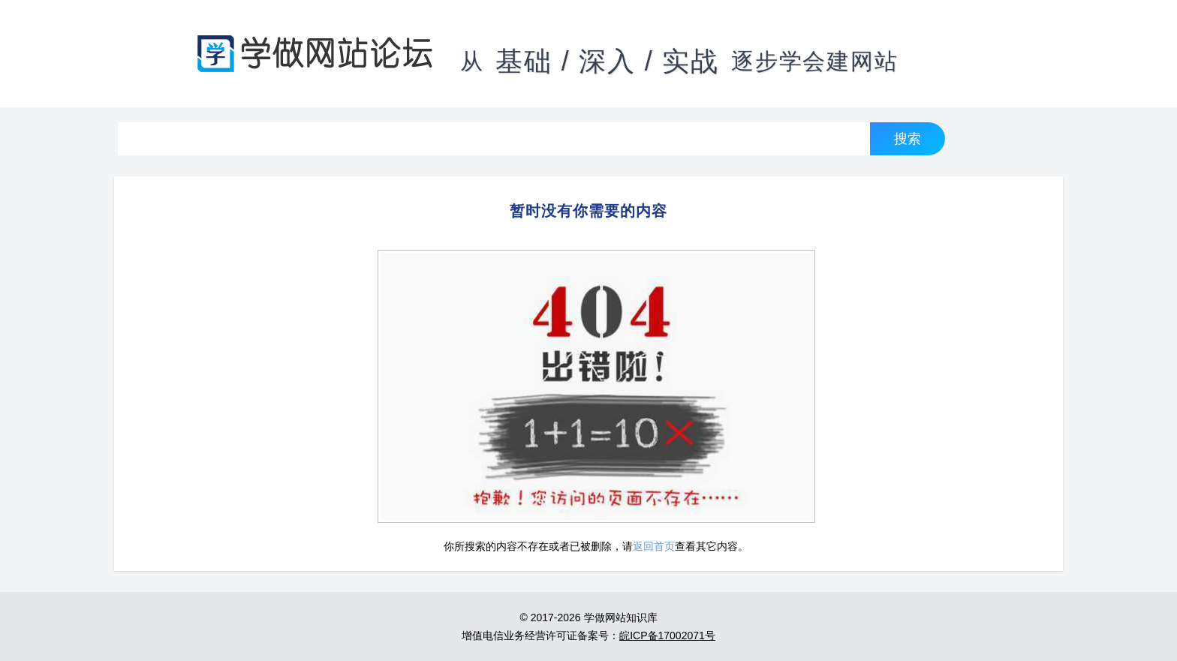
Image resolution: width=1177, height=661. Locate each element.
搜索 (907, 138)
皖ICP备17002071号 (667, 635)
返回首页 (654, 546)
